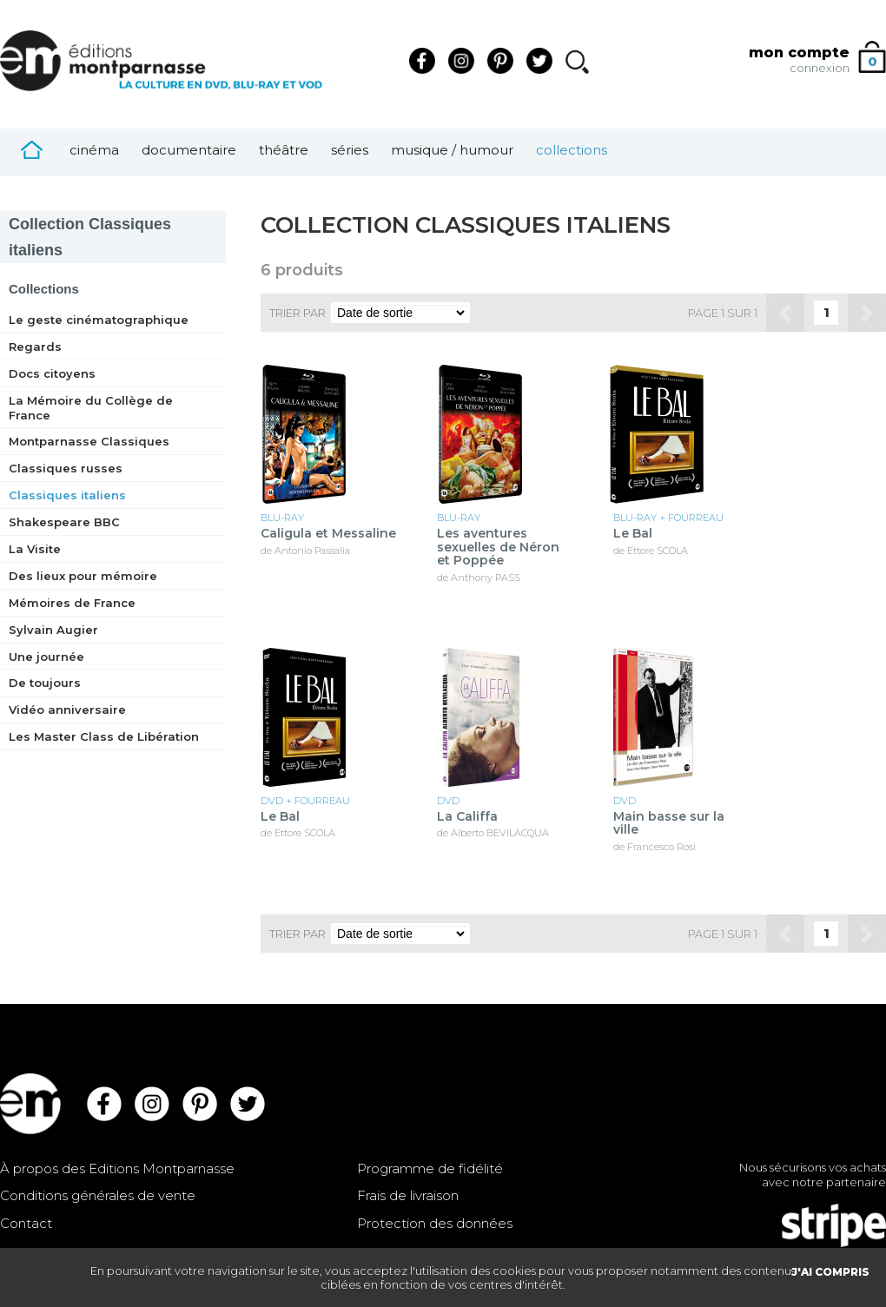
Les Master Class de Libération (104, 736)
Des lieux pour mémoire (83, 576)
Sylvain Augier (53, 630)
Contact (26, 1223)
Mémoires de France (72, 603)
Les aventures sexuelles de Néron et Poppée (498, 547)
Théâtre (283, 150)
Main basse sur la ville (668, 823)
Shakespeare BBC (64, 522)
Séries (349, 150)
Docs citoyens (52, 373)
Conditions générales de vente (97, 1195)
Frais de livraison (408, 1195)
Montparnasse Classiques (89, 441)
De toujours (45, 683)
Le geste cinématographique (98, 320)
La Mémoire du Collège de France (91, 407)
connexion (820, 68)
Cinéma (94, 150)
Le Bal (632, 533)
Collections (571, 150)
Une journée (46, 656)
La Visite (35, 549)
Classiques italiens (67, 495)
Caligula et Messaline (328, 533)
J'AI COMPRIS (830, 1271)
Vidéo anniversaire (67, 709)
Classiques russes (65, 468)
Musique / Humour (452, 150)
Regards (35, 346)
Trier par (297, 313)
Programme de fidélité (430, 1168)
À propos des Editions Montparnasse (117, 1168)
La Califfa (467, 816)
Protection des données (434, 1223)
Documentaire (189, 150)
